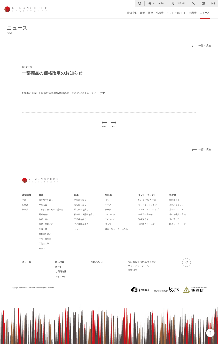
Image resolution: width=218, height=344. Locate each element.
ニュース (204, 12)
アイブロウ (110, 219)
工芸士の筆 (44, 243)
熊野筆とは (174, 200)
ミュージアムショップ (148, 209)
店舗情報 (132, 12)
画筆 (150, 12)
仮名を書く (44, 229)
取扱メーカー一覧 (177, 224)
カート (58, 267)
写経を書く (44, 214)
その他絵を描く (81, 224)
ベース (108, 205)
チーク (108, 209)
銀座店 (25, 209)
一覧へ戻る (204, 45)
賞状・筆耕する (46, 224)
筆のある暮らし (176, 205)
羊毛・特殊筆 (45, 239)
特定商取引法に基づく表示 (142, 262)
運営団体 (132, 270)
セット (42, 248)
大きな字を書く (46, 200)
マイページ (60, 276)
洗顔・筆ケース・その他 (116, 229)
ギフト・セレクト (176, 12)
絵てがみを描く (81, 209)
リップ (108, 224)
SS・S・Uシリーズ (147, 200)
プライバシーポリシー (140, 266)
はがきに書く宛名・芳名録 (51, 209)
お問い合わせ (97, 262)
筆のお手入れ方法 (177, 214)
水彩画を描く (80, 200)
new (104, 126)
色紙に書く (44, 219)
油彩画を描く (80, 205)
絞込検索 (59, 262)
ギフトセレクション (147, 205)
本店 (24, 200)
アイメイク (110, 214)
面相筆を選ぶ (45, 234)
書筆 (142, 12)
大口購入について (146, 224)
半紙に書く (44, 205)
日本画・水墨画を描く (84, 214)
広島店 (25, 205)
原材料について (176, 209)
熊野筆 (193, 12)
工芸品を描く (80, 219)
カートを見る (156, 3)
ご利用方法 (178, 3)
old (113, 126)
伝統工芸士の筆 (145, 214)
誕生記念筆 (143, 219)
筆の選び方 (174, 219)
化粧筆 (160, 12)
